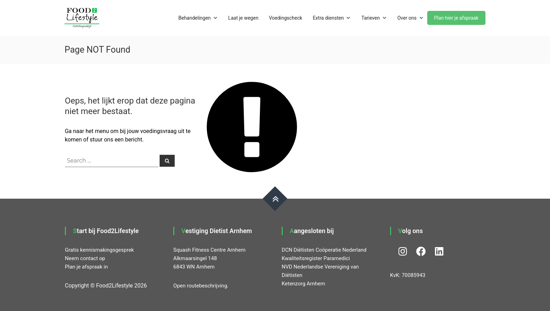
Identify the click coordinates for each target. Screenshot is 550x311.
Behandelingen (198, 18)
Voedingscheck (285, 18)
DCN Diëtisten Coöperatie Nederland (324, 250)
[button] (82, 18)
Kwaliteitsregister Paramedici (316, 258)
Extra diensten (332, 18)
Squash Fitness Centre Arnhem (209, 250)
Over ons (410, 18)
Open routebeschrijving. (200, 286)
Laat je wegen (243, 18)
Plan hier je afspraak (456, 18)
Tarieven (374, 18)
